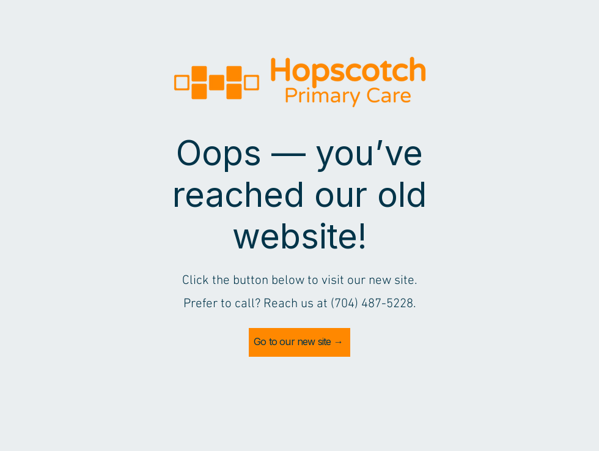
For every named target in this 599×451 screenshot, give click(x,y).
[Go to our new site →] (299, 342)
